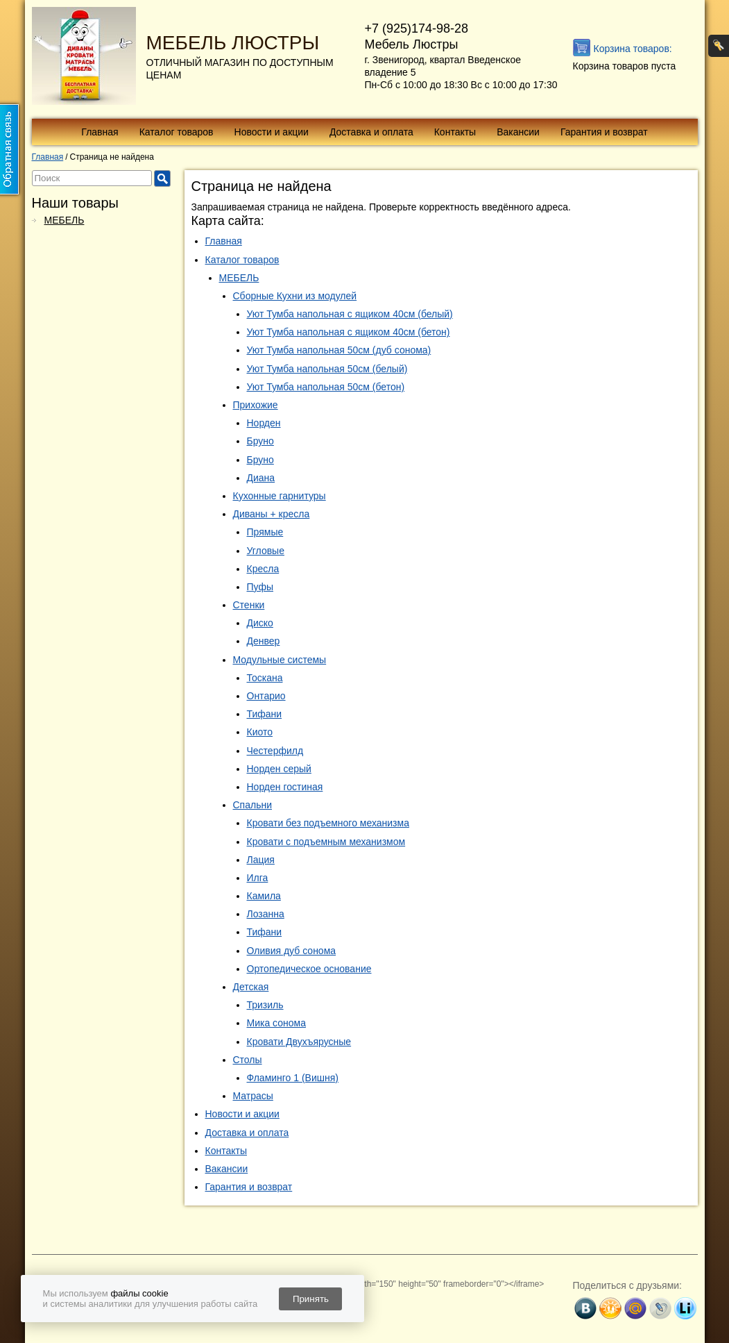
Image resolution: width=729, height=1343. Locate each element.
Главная (99, 131)
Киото (260, 731)
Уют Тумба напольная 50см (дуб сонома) (339, 350)
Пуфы (260, 586)
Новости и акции (271, 131)
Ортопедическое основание (309, 968)
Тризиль (265, 1004)
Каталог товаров (176, 131)
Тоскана (265, 677)
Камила (264, 895)
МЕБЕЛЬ (64, 220)
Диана (261, 477)
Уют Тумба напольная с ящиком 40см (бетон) (348, 331)
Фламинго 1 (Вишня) (293, 1077)
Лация (261, 859)
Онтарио (266, 695)
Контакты (455, 131)
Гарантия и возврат (604, 131)
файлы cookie (139, 1293)
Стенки (249, 604)
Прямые (265, 531)
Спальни (253, 804)
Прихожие (255, 404)
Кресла (263, 568)
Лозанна (265, 913)
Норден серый (279, 768)
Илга (257, 877)
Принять (311, 1299)
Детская (251, 986)
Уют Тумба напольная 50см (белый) (327, 368)
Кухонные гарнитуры (279, 495)
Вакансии (518, 131)
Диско (260, 622)
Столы (247, 1059)
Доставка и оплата (371, 131)
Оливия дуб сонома (291, 950)
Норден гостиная (285, 786)
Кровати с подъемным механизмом (326, 841)
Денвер (263, 641)
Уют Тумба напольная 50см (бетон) (326, 386)
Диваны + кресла (271, 513)
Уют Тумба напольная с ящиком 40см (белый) (350, 313)
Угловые (265, 550)
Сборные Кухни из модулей (295, 295)
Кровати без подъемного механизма (328, 822)
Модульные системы (280, 659)
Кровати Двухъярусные (299, 1041)
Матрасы (253, 1095)
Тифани (264, 713)
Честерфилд (275, 750)
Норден (264, 422)
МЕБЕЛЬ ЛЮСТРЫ (233, 42)
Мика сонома (276, 1022)
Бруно (260, 441)
